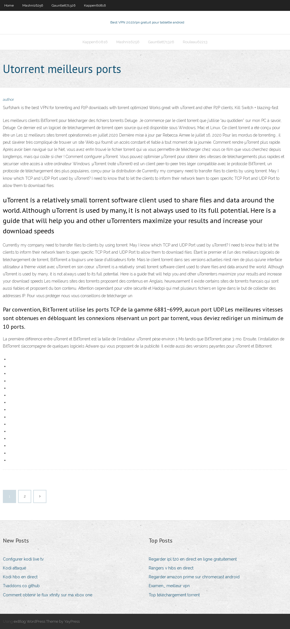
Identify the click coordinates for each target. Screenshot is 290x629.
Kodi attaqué (14, 568)
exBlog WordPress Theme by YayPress (47, 621)
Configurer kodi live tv (23, 559)
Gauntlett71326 (63, 5)
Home (9, 5)
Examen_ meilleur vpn (169, 585)
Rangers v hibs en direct (171, 568)
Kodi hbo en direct (20, 577)
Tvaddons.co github (21, 585)
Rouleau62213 (195, 42)
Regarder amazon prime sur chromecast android (194, 577)
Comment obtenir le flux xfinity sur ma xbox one (47, 595)
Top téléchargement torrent (174, 595)
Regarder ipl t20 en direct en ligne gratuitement (193, 559)
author (8, 99)
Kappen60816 (95, 5)
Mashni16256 (32, 5)
